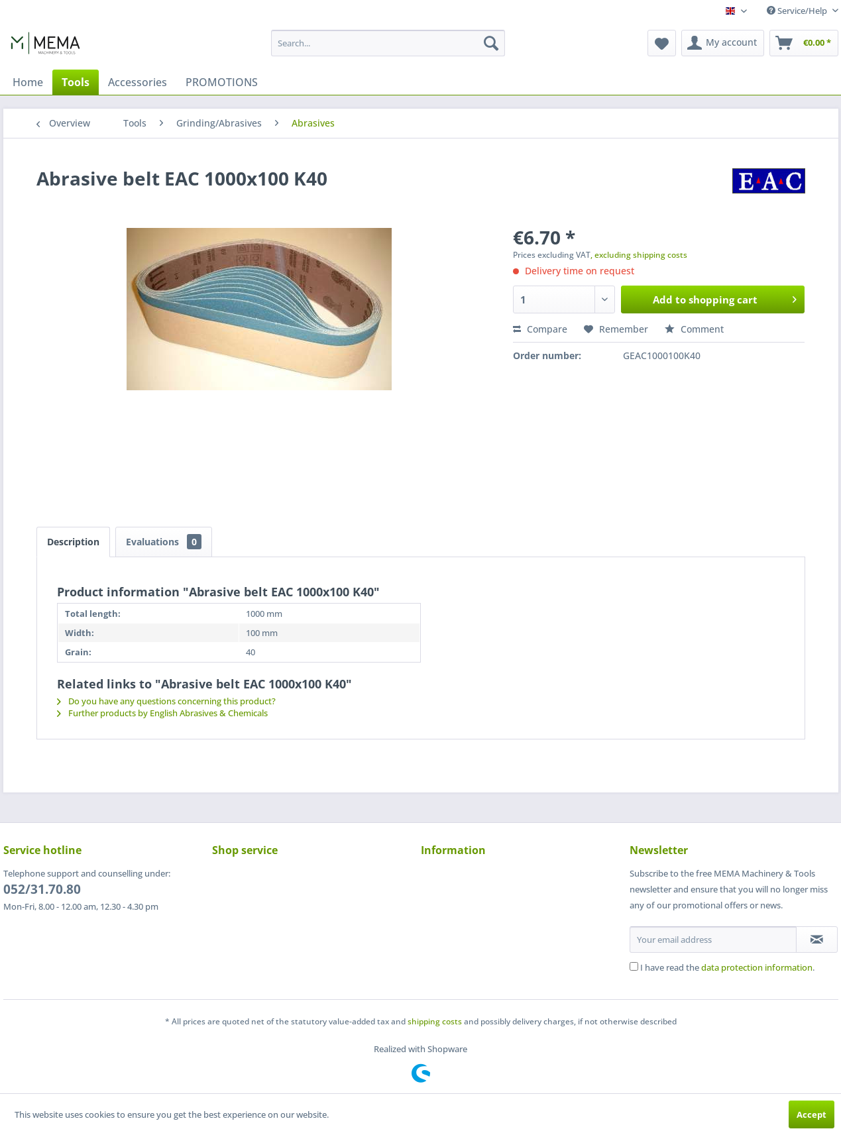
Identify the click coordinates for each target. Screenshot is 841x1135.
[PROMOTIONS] (221, 82)
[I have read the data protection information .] (634, 966)
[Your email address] (713, 939)
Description (73, 541)
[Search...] (388, 43)
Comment (694, 329)
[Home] (27, 82)
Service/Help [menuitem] (798, 11)
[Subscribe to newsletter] (817, 939)
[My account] (722, 43)
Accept (811, 1114)
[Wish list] (661, 43)
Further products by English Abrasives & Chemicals (162, 713)
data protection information (757, 967)
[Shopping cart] (803, 43)
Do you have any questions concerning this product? (166, 701)
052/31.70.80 (42, 889)
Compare (540, 329)
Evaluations (163, 541)
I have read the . (727, 967)
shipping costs (435, 1021)
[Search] (491, 43)
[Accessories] (137, 82)
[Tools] (75, 82)
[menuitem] (388, 43)
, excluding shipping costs (638, 254)
